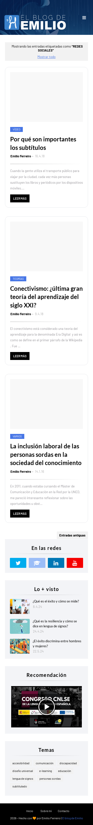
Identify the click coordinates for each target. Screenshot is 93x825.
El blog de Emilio (72, 818)
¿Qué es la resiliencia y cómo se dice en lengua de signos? (55, 623)
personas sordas (50, 778)
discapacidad (68, 763)
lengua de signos (22, 778)
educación (64, 770)
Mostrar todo (46, 57)
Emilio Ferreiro (20, 156)
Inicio (29, 811)
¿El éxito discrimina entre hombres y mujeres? (57, 643)
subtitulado (19, 786)
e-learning (45, 770)
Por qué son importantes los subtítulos (43, 143)
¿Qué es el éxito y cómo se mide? (56, 601)
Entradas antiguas (72, 535)
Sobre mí (46, 811)
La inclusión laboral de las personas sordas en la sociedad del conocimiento (46, 454)
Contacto (63, 811)
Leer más (20, 198)
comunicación (44, 763)
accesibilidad (21, 763)
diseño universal (22, 770)
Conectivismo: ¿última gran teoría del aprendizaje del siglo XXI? (46, 297)
